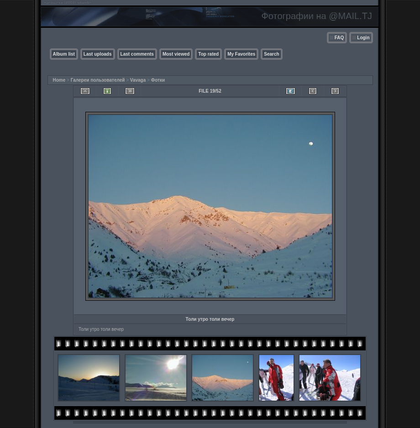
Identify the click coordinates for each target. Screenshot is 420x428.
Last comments (137, 54)
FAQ (339, 37)
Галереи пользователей (98, 80)
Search (271, 54)
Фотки (158, 80)
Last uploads (98, 54)
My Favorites (241, 54)
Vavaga (138, 80)
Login (363, 37)
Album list (64, 54)
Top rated (208, 54)
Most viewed (176, 54)
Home (59, 80)
